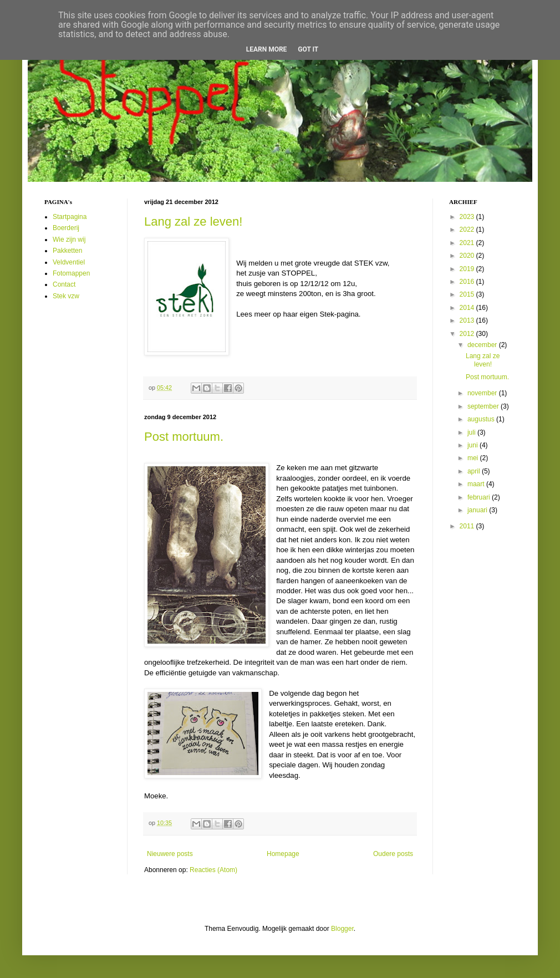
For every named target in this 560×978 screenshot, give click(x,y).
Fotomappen (71, 273)
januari (478, 510)
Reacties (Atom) (213, 870)
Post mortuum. (183, 437)
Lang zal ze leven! (193, 221)
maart (476, 484)
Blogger (342, 929)
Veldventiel (69, 262)
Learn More (266, 49)
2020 (468, 255)
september (484, 406)
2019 (468, 269)
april (474, 471)
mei (473, 458)
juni (473, 445)
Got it (308, 49)
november (483, 393)
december (483, 345)
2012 (468, 334)
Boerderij (66, 228)
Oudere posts (393, 854)
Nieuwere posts (170, 854)
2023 (468, 217)
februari (479, 497)
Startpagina (69, 217)
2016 (468, 282)
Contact (64, 284)
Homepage (283, 854)
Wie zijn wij (69, 239)
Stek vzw (66, 296)
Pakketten (67, 250)
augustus (481, 419)
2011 (468, 526)
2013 (468, 320)
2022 (468, 229)
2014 (468, 308)
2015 (468, 294)
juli (472, 432)
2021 (468, 243)
